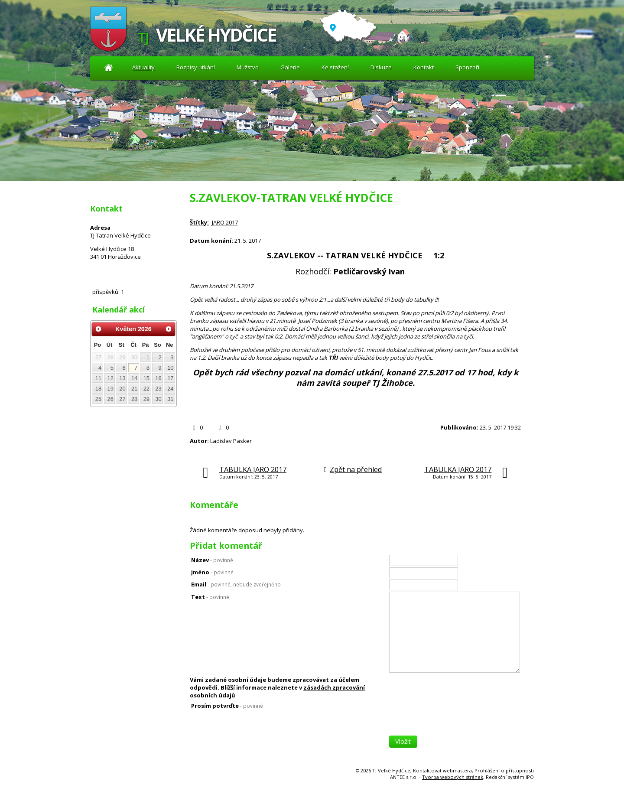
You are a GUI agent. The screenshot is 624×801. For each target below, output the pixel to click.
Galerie (290, 67)
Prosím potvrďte (227, 706)
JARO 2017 (225, 222)
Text (210, 597)
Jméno (212, 572)
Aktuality (108, 67)
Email (236, 584)
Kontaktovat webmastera (442, 770)
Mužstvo (248, 67)
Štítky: (199, 222)
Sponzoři (467, 67)
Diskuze (381, 67)
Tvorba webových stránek (452, 777)
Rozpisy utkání (195, 67)
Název (212, 560)
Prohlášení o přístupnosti (504, 770)
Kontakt (423, 67)
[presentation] (455, 719)
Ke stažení (335, 67)
